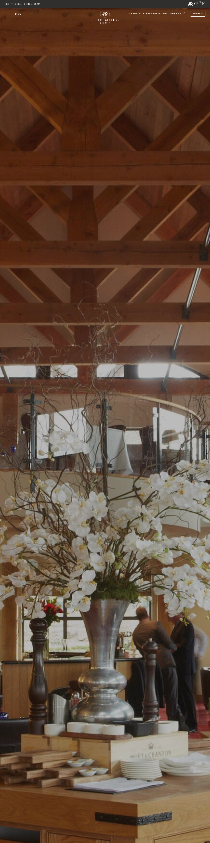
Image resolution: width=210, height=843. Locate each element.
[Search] (180, 14)
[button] (184, 14)
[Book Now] (197, 14)
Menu (17, 13)
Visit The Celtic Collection (23, 3)
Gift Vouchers (145, 14)
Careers (133, 14)
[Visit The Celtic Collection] (196, 3)
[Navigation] (13, 13)
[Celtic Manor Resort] (105, 18)
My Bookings (175, 14)
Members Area (160, 14)
